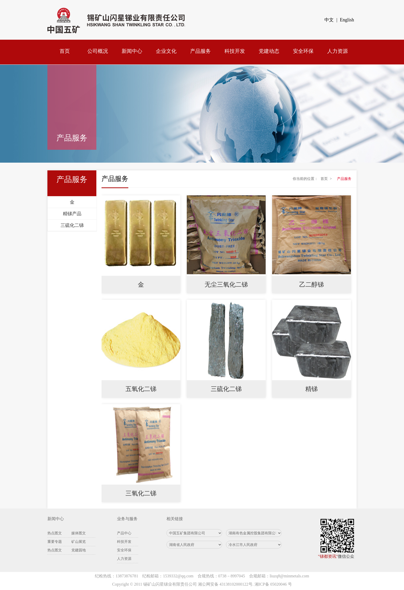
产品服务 (200, 51)
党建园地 (78, 550)
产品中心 (124, 533)
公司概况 (97, 51)
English (347, 19)
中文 (329, 19)
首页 (65, 51)
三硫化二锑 (72, 225)
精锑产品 (72, 213)
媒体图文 (78, 533)
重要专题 (54, 542)
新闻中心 (132, 51)
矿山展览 (78, 542)
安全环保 (303, 51)
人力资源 (337, 51)
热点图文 (54, 533)
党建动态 (269, 51)
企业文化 (166, 51)
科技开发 (234, 51)
